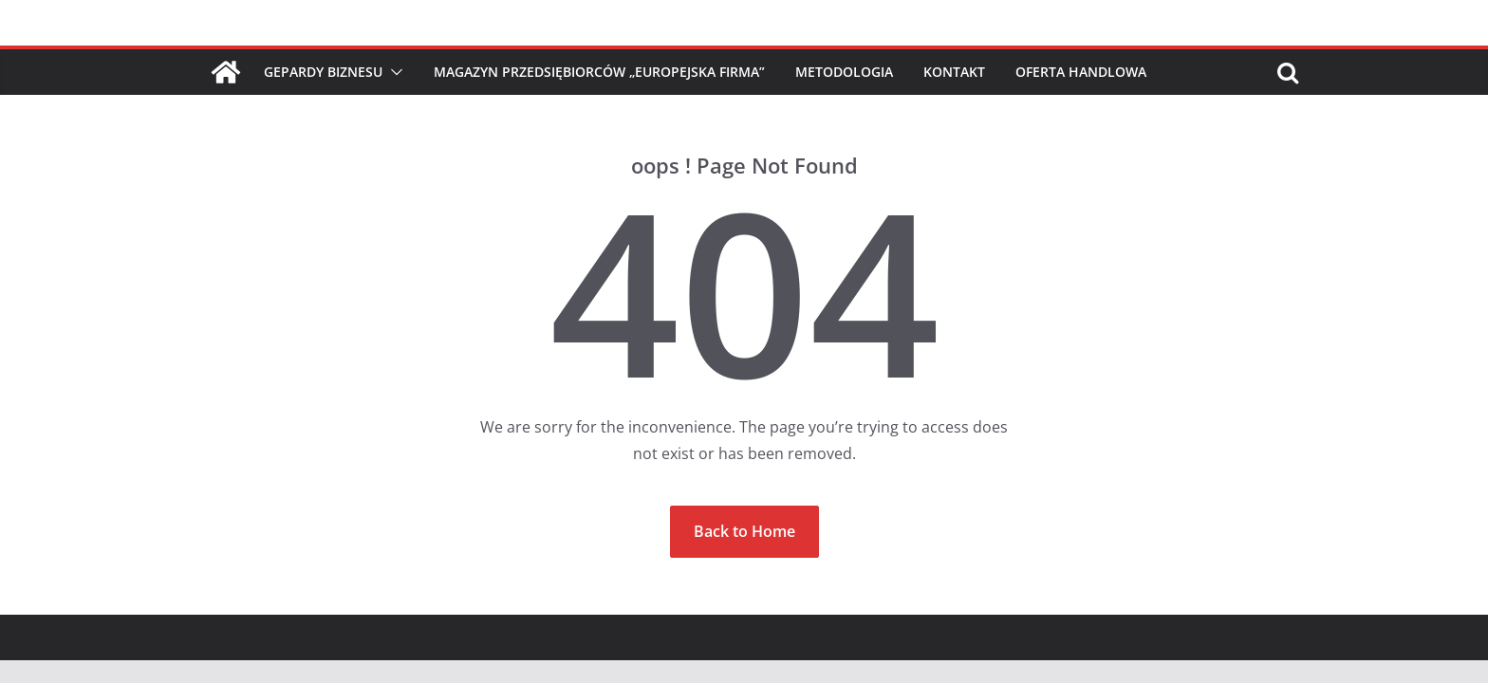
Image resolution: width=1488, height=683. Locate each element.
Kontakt (954, 72)
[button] (392, 72)
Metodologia (844, 72)
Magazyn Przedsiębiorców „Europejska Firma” (599, 72)
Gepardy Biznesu (323, 72)
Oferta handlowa (1080, 72)
